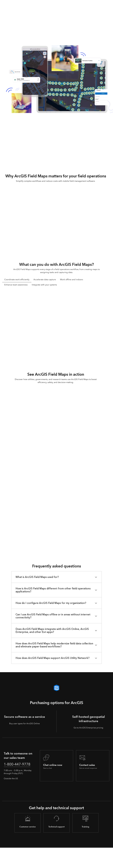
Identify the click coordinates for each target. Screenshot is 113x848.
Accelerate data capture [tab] (44, 279)
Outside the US (11, 779)
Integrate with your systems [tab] (44, 285)
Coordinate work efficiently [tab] (16, 279)
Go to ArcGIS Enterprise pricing (88, 728)
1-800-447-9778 (18, 764)
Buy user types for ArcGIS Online (24, 723)
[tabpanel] (56, 324)
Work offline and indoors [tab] (71, 279)
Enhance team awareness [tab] (16, 285)
